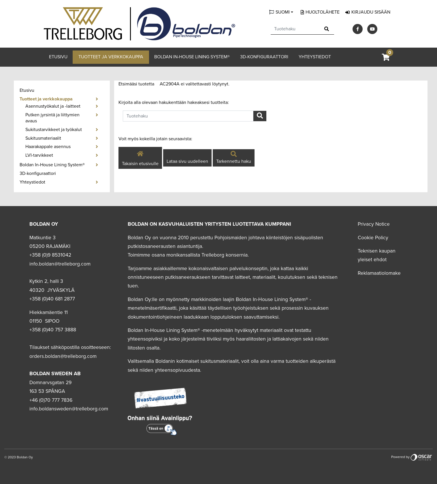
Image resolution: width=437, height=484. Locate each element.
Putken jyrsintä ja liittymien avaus (52, 118)
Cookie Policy (373, 238)
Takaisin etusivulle (140, 158)
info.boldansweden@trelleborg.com (68, 409)
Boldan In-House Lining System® (192, 57)
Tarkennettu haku (233, 158)
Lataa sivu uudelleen (187, 161)
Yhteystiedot (315, 57)
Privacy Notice (374, 224)
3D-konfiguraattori (264, 57)
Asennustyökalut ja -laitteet (52, 106)
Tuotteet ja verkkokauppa (110, 57)
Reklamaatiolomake (379, 273)
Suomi (283, 12)
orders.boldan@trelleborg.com (63, 356)
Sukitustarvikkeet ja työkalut (53, 129)
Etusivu (58, 57)
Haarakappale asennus (48, 147)
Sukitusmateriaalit (43, 138)
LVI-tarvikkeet (39, 155)
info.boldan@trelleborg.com (60, 264)
